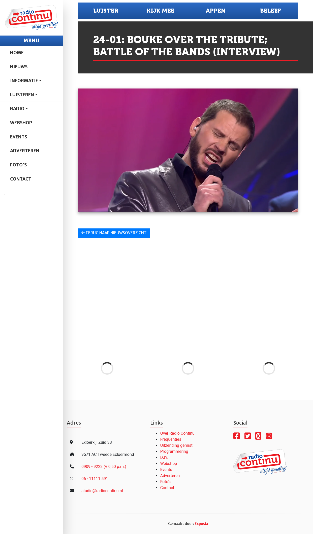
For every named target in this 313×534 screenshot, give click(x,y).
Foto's (165, 481)
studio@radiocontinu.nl (102, 490)
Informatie (24, 80)
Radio (17, 108)
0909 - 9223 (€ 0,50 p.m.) (103, 466)
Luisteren (22, 95)
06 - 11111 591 (94, 478)
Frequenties (170, 439)
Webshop (21, 123)
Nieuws (18, 67)
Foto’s (18, 165)
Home (17, 52)
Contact (20, 179)
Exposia (201, 523)
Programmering (174, 451)
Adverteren (24, 151)
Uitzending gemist (176, 445)
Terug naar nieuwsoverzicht (114, 232)
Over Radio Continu (177, 433)
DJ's (164, 457)
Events (18, 137)
